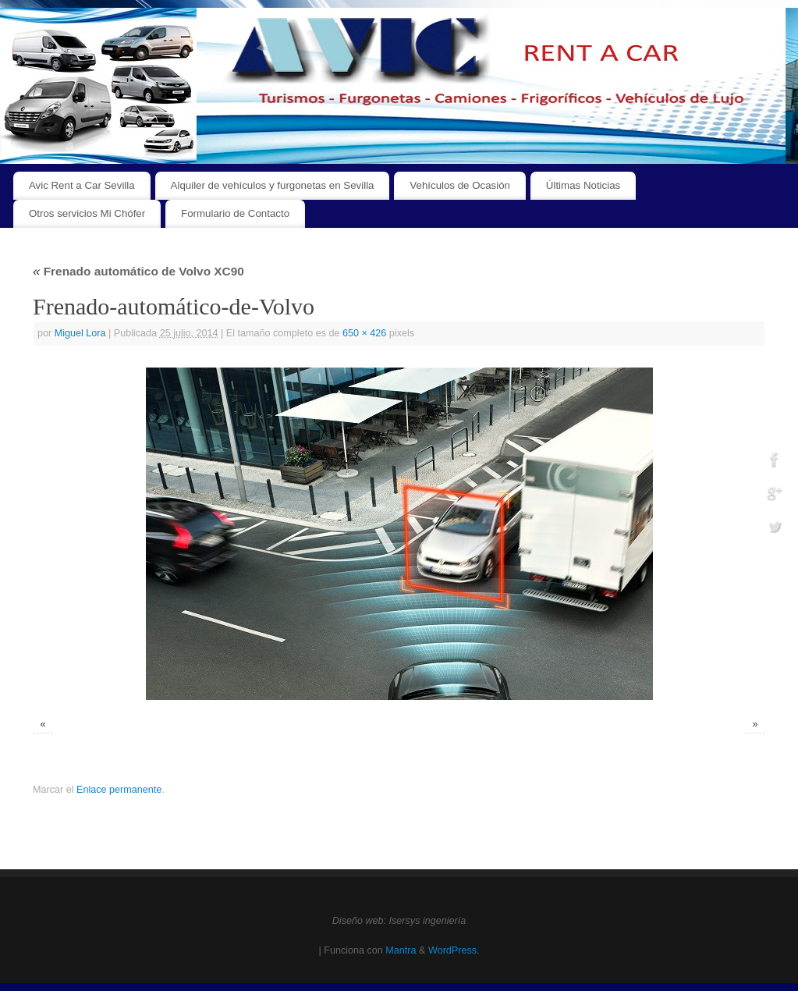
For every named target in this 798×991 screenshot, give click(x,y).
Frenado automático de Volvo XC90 (138, 271)
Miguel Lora (80, 333)
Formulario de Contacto (235, 213)
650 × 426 (364, 333)
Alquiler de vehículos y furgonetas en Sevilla (272, 185)
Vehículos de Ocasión (460, 185)
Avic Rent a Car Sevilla (82, 185)
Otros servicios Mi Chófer (87, 213)
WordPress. (454, 950)
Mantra (400, 950)
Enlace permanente (118, 789)
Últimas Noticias (583, 185)
